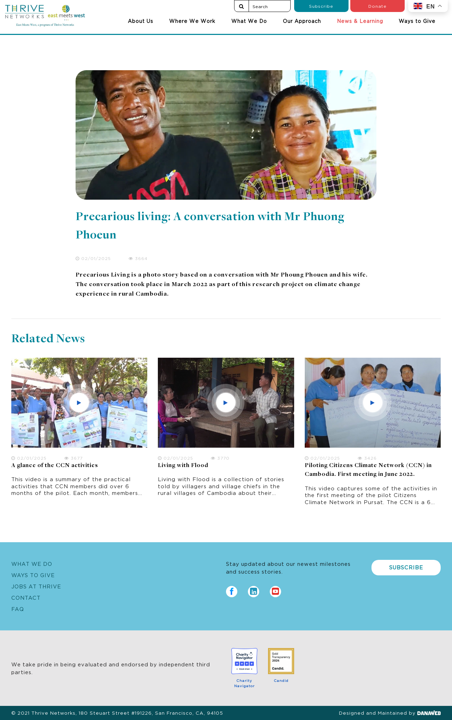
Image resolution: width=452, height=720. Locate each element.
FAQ (17, 608)
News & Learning (360, 21)
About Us (140, 21)
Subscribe (321, 5)
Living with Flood (183, 466)
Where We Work (192, 21)
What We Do (249, 21)
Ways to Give (417, 21)
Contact (26, 597)
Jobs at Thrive (36, 586)
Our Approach (302, 21)
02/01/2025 (93, 258)
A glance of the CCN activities (54, 466)
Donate (377, 5)
